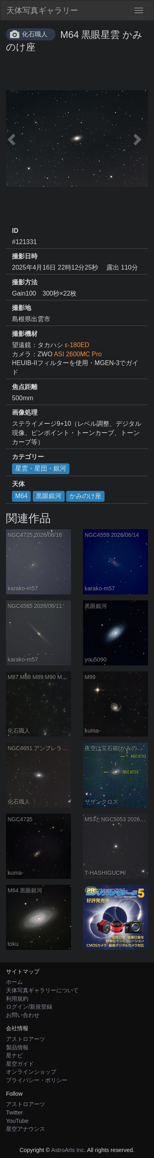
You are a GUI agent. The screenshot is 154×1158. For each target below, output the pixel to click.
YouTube (17, 1121)
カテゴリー (28, 456)
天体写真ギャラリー (42, 10)
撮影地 (21, 307)
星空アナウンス (25, 1129)
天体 (18, 484)
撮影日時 (25, 256)
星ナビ (14, 1055)
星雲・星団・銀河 (40, 468)
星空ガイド (20, 1064)
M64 (21, 496)
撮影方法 (25, 282)
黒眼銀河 (48, 496)
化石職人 (34, 34)
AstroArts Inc (67, 1150)
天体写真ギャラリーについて (42, 990)
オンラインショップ (31, 1072)
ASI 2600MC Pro (78, 354)
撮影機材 (25, 333)
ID (15, 230)
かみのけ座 (85, 496)
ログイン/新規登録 (29, 1006)
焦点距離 (25, 386)
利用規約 (17, 998)
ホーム (14, 982)
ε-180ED (77, 345)
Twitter (14, 1112)
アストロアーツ (25, 1039)
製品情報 (17, 1047)
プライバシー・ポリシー (36, 1080)
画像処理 (25, 412)
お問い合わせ (22, 1015)
